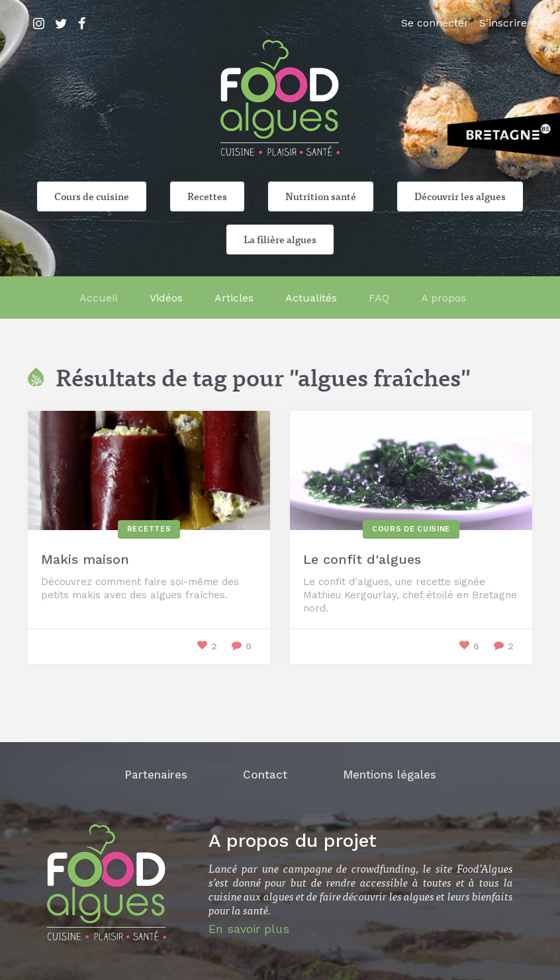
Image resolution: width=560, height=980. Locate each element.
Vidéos (166, 298)
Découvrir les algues (460, 196)
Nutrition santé (320, 196)
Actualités (311, 298)
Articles (234, 298)
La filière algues (280, 239)
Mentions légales (389, 774)
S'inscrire (503, 23)
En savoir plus (249, 929)
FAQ (379, 298)
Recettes (207, 196)
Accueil (98, 298)
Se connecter (435, 23)
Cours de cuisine (91, 196)
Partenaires (155, 774)
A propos (443, 298)
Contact (265, 774)
